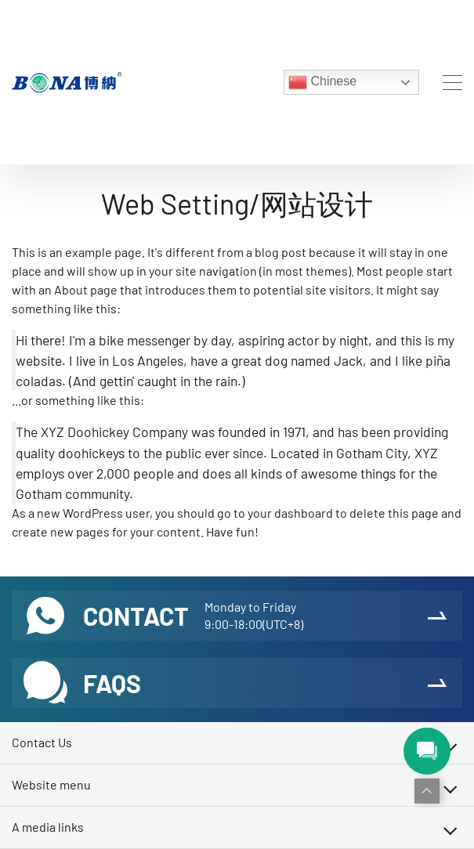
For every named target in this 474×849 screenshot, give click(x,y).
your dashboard (290, 512)
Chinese (322, 82)
